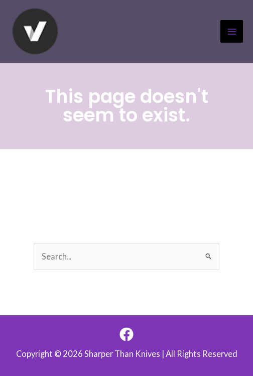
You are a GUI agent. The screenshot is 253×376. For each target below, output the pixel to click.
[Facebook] (126, 334)
